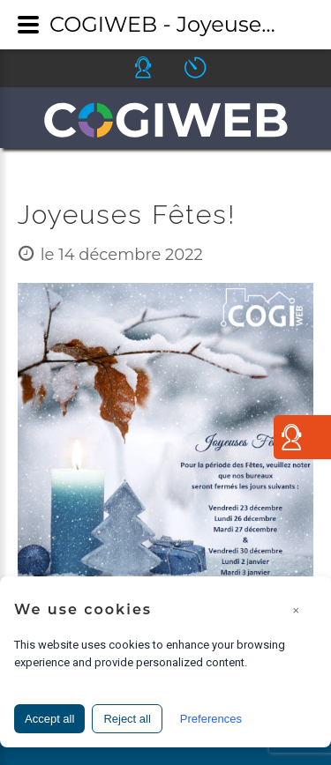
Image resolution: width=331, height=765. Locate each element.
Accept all (49, 718)
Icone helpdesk (159, 67)
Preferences (211, 718)
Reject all (126, 718)
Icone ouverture (211, 67)
